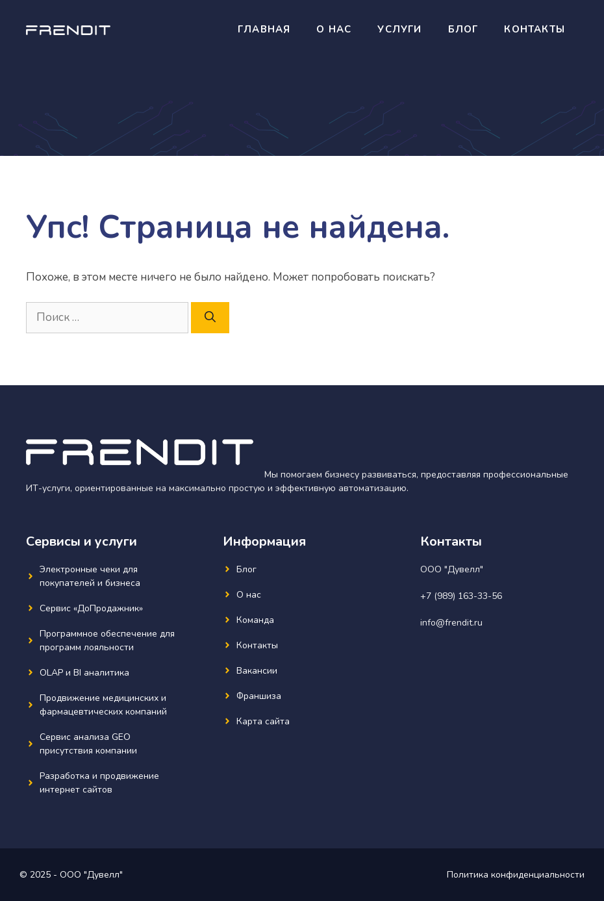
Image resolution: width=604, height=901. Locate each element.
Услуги (399, 29)
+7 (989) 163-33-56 (461, 596)
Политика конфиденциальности (516, 875)
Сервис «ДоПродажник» (91, 608)
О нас (333, 29)
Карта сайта (263, 721)
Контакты (534, 29)
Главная (264, 29)
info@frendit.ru (451, 622)
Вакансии (256, 671)
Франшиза (258, 696)
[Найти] (210, 317)
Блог (463, 29)
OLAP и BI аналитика (84, 672)
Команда (255, 620)
